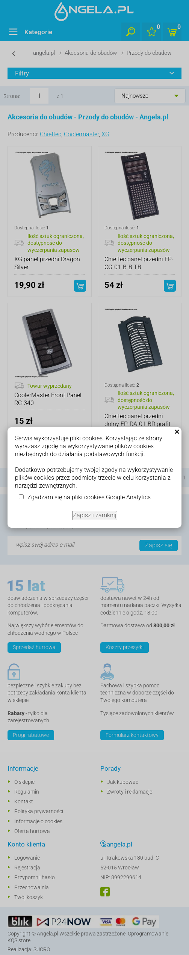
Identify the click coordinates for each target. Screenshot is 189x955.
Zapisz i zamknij (94, 515)
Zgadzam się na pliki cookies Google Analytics (89, 497)
